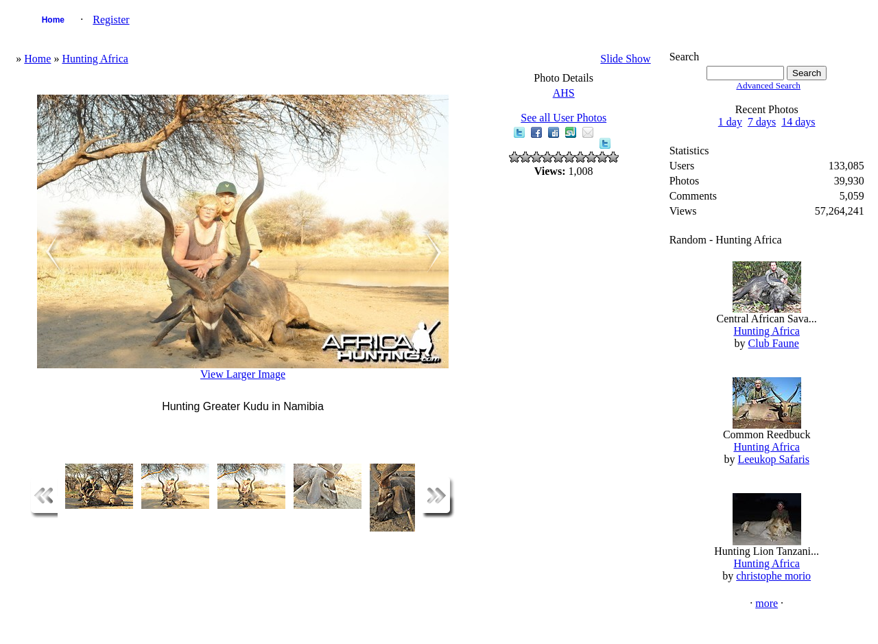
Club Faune (773, 343)
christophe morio (773, 576)
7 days (762, 122)
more (766, 603)
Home (53, 20)
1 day (730, 122)
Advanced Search (768, 85)
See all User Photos (563, 117)
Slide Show (625, 58)
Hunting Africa (95, 58)
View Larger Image (242, 374)
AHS (564, 93)
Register (111, 19)
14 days (798, 122)
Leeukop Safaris (773, 459)
